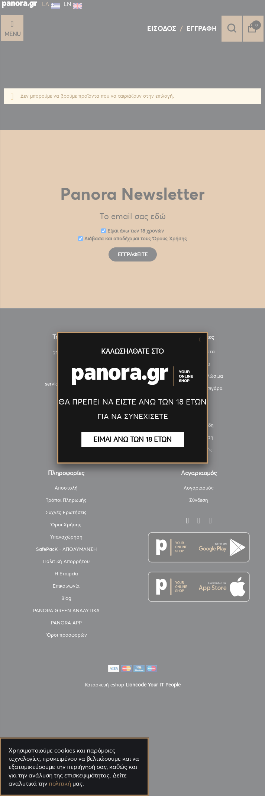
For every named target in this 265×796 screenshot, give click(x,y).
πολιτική (60, 783)
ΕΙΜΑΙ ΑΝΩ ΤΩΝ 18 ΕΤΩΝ (132, 439)
